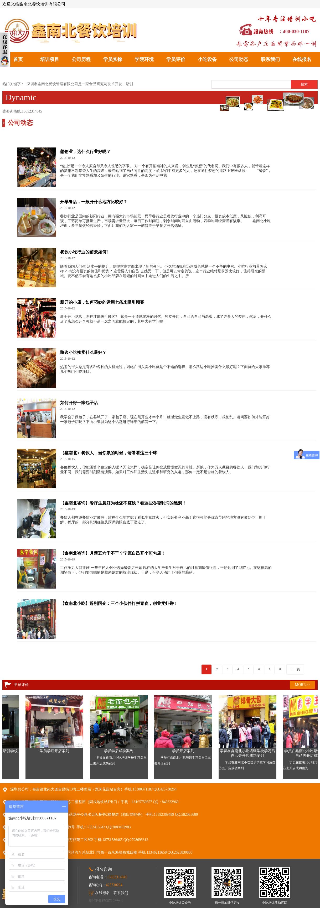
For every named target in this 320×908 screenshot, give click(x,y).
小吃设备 (207, 59)
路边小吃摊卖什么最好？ (83, 352)
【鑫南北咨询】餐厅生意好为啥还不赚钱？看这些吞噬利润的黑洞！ (123, 503)
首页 (18, 59)
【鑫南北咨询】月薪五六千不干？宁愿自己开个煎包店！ (112, 553)
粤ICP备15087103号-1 (106, 901)
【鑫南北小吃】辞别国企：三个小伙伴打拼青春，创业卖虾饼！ (119, 603)
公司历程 (81, 59)
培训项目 (49, 59)
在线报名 (301, 59)
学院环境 (144, 59)
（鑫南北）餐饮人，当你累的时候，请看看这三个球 (108, 453)
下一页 (295, 669)
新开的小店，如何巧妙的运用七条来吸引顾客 (102, 302)
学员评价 (175, 59)
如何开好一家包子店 (79, 402)
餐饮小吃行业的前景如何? (84, 252)
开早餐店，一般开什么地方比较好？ (93, 202)
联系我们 (270, 59)
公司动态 (238, 59)
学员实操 (112, 59)
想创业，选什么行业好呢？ (85, 151)
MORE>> (302, 685)
